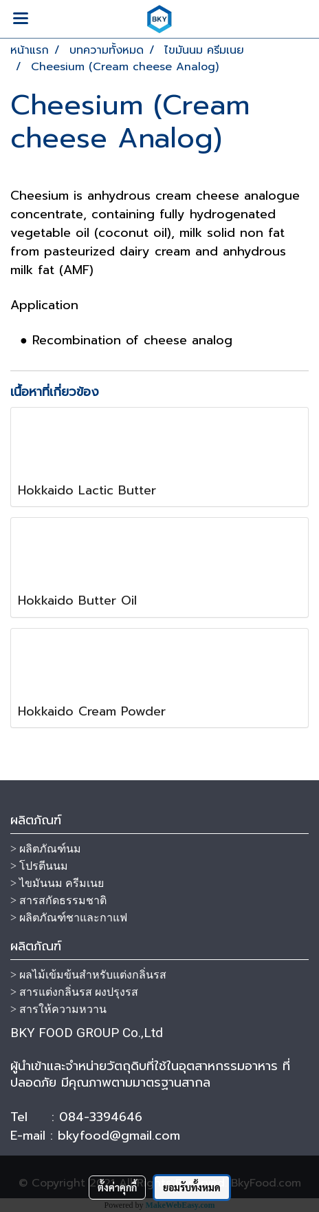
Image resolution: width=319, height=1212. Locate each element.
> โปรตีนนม (39, 866)
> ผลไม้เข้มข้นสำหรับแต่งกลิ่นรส (88, 975)
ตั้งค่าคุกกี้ (117, 1187)
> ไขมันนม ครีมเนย (57, 883)
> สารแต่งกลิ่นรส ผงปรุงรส (74, 992)
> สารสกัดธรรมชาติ (58, 900)
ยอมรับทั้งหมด (192, 1187)
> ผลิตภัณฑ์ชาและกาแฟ (68, 917)
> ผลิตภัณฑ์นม (45, 849)
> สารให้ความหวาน (58, 1009)
